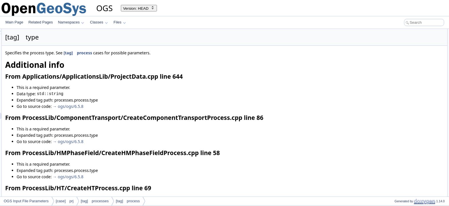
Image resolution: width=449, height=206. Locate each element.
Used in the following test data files (412, 196)
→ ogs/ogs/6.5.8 (139, 106)
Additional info (396, 32)
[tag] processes (95, 201)
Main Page (14, 22)
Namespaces (71, 22)
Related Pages (40, 22)
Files (120, 22)
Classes (99, 22)
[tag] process (149, 53)
